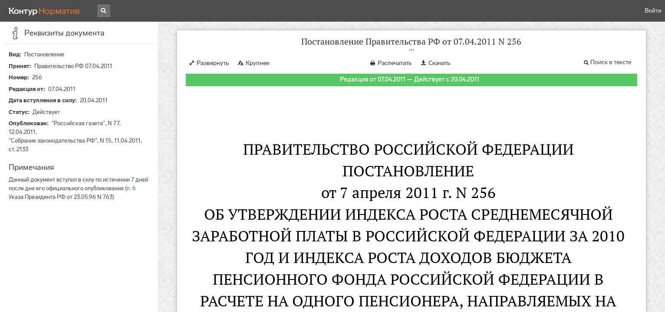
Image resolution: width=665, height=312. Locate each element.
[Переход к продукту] (44, 11)
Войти (653, 10)
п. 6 (131, 188)
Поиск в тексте (610, 62)
